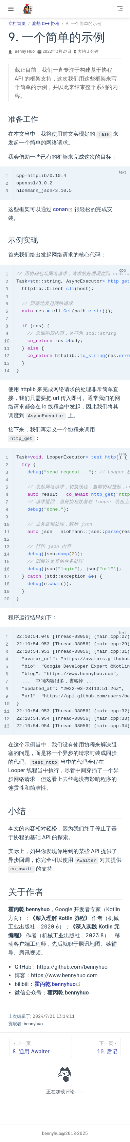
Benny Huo (25, 51)
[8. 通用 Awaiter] (41, 1046)
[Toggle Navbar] (120, 8)
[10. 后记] (97, 1046)
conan (63, 209)
